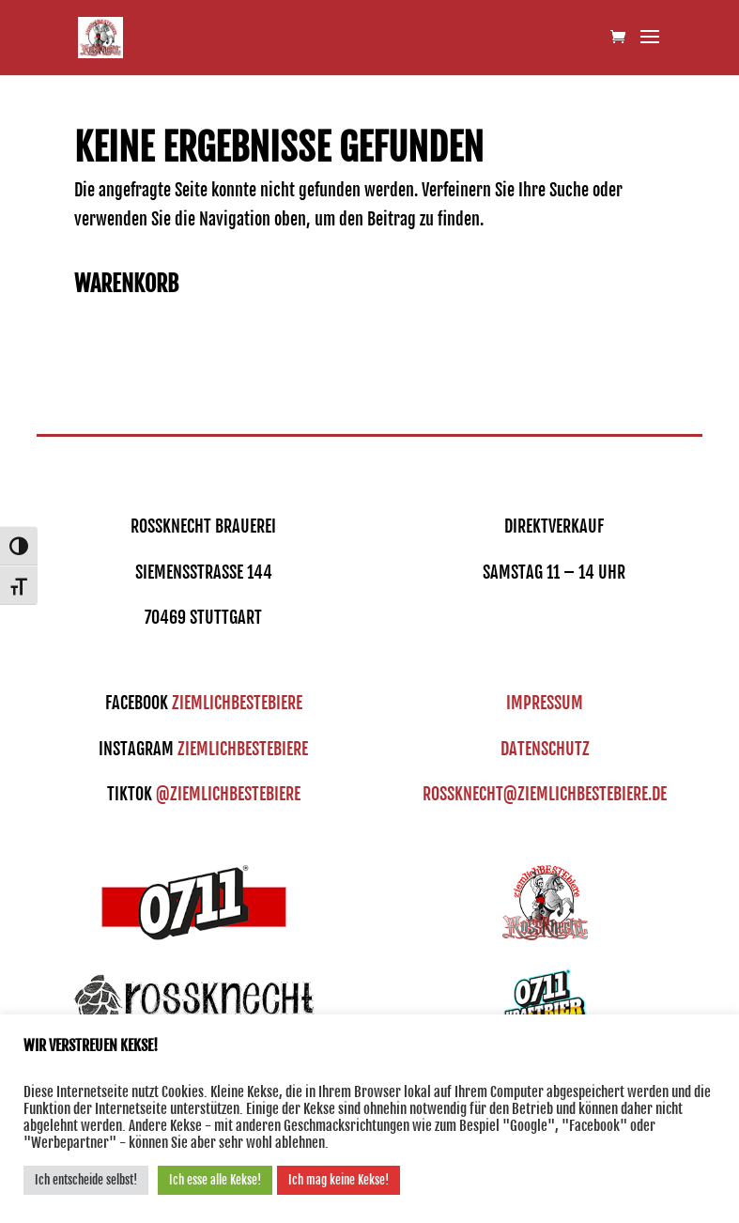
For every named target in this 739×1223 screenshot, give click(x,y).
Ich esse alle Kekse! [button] (215, 1179)
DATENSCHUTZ (545, 748)
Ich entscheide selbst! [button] (86, 1179)
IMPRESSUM (544, 702)
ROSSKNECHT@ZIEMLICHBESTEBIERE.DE (545, 793)
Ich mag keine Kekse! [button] (338, 1179)
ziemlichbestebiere (237, 702)
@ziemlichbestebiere (228, 793)
